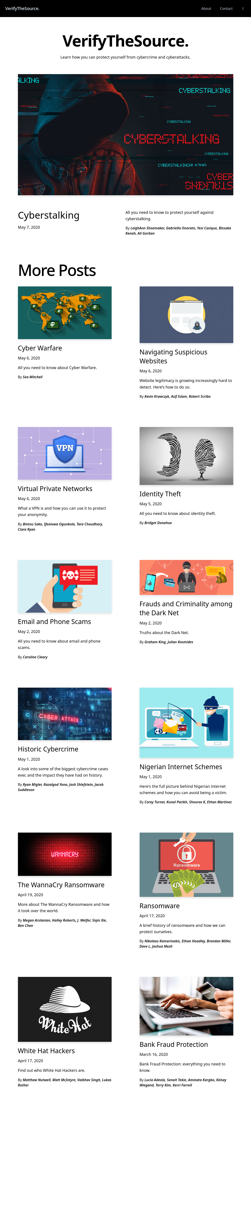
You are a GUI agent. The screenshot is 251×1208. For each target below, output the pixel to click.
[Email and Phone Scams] (65, 586)
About (206, 8)
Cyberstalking (49, 214)
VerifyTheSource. (22, 8)
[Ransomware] (186, 865)
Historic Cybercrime (48, 748)
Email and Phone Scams (54, 621)
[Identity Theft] (186, 456)
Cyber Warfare (40, 347)
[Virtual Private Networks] (65, 453)
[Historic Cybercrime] (65, 714)
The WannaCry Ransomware (61, 884)
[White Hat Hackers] (65, 1009)
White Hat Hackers (46, 1050)
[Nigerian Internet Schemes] (186, 723)
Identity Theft (160, 493)
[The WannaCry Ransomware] (65, 854)
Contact (226, 8)
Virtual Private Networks (55, 488)
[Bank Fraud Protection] (186, 1006)
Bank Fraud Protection (174, 1044)
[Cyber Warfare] (65, 312)
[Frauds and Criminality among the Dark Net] (186, 577)
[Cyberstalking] (125, 134)
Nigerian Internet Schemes (181, 766)
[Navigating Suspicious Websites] (186, 314)
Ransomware (160, 905)
